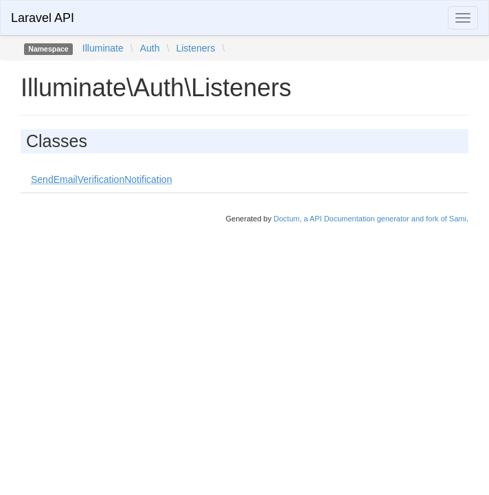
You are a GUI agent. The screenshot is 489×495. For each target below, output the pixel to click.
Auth (150, 48)
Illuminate (103, 48)
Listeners (195, 48)
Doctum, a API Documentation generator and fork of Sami (369, 218)
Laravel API (42, 18)
